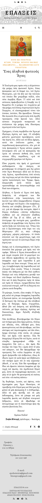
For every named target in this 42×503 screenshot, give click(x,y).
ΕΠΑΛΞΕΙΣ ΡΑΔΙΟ (10, 493)
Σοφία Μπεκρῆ (11, 426)
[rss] (15, 2)
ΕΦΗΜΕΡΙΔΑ (23, 493)
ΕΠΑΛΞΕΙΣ (21, 12)
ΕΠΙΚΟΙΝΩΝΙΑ (28, 495)
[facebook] (22, 2)
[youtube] (19, 2)
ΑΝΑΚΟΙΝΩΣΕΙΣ (14, 495)
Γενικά (16, 62)
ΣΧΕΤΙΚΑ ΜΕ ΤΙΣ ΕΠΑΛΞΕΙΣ (21, 490)
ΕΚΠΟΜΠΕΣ (34, 493)
